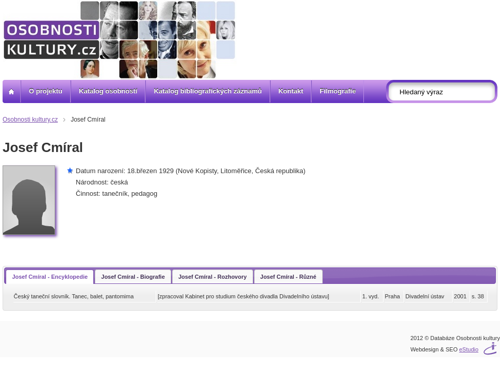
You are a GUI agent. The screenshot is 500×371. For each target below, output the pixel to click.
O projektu (45, 91)
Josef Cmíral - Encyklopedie (50, 277)
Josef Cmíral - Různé (288, 277)
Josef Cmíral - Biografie (132, 277)
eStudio (468, 349)
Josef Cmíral (88, 119)
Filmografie (338, 91)
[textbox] (444, 91)
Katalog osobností (108, 91)
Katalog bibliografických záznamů (208, 91)
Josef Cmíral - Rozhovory (212, 277)
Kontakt (290, 91)
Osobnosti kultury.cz (30, 119)
